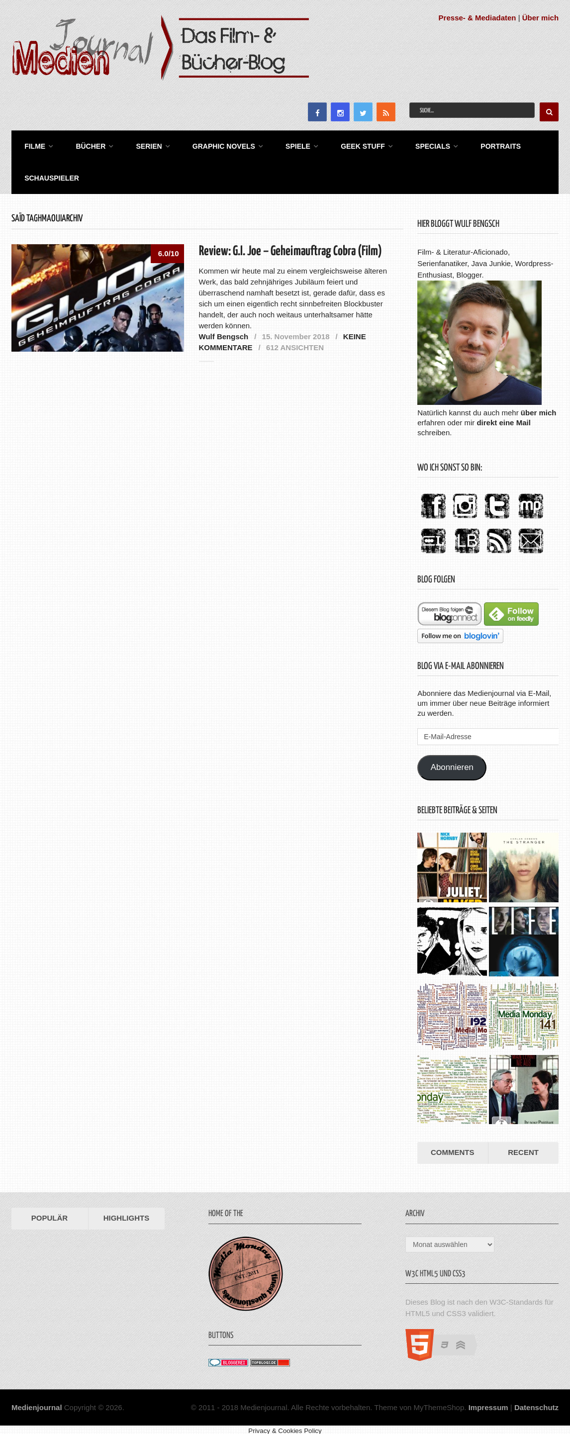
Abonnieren (452, 762)
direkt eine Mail (503, 417)
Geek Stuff (347, 145)
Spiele (284, 145)
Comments (453, 1147)
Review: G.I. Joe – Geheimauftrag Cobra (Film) (290, 246)
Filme (31, 145)
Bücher (85, 145)
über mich (539, 407)
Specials (413, 145)
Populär (49, 1213)
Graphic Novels (213, 145)
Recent (523, 1147)
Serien (141, 145)
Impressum (488, 1402)
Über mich (540, 17)
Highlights (126, 1213)
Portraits (479, 145)
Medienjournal (36, 1402)
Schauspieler (48, 174)
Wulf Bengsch (224, 331)
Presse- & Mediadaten (477, 17)
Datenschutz (536, 1402)
